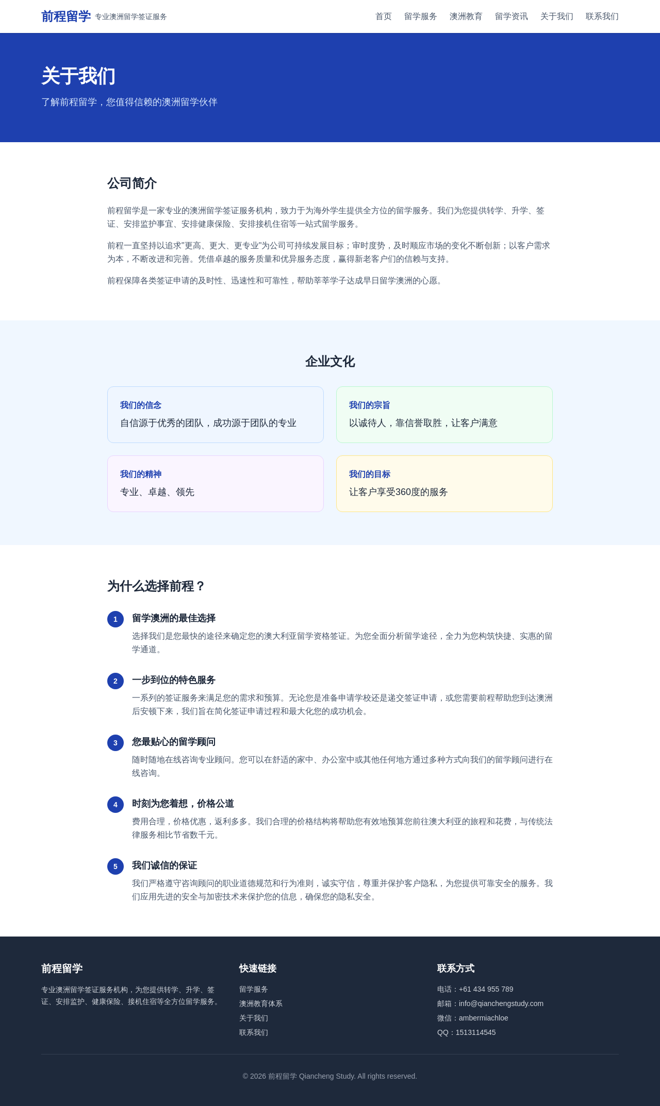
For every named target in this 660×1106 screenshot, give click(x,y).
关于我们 (556, 16)
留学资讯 (511, 16)
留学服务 (420, 16)
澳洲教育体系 (261, 1003)
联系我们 (602, 16)
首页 (383, 16)
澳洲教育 (466, 16)
